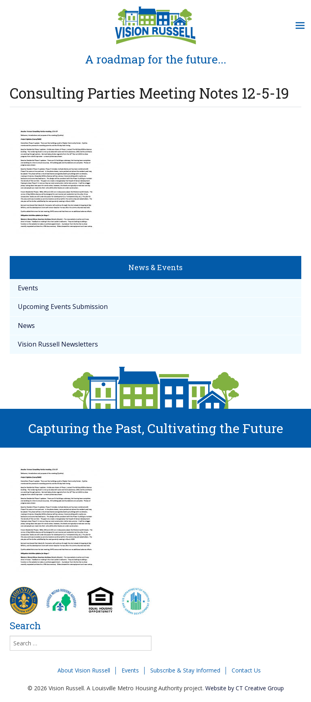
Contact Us (246, 670)
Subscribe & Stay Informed (185, 670)
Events (28, 287)
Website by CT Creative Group (244, 688)
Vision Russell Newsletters (58, 344)
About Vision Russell (84, 670)
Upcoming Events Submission (63, 306)
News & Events (155, 267)
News (26, 325)
